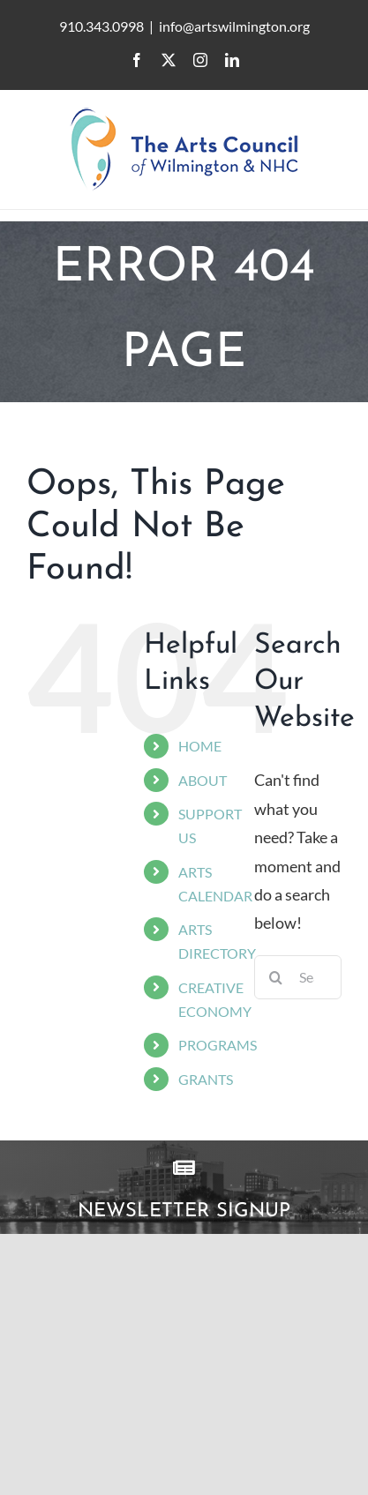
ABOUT (202, 780)
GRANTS (205, 1079)
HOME (200, 745)
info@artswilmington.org (234, 26)
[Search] (276, 977)
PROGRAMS (217, 1044)
